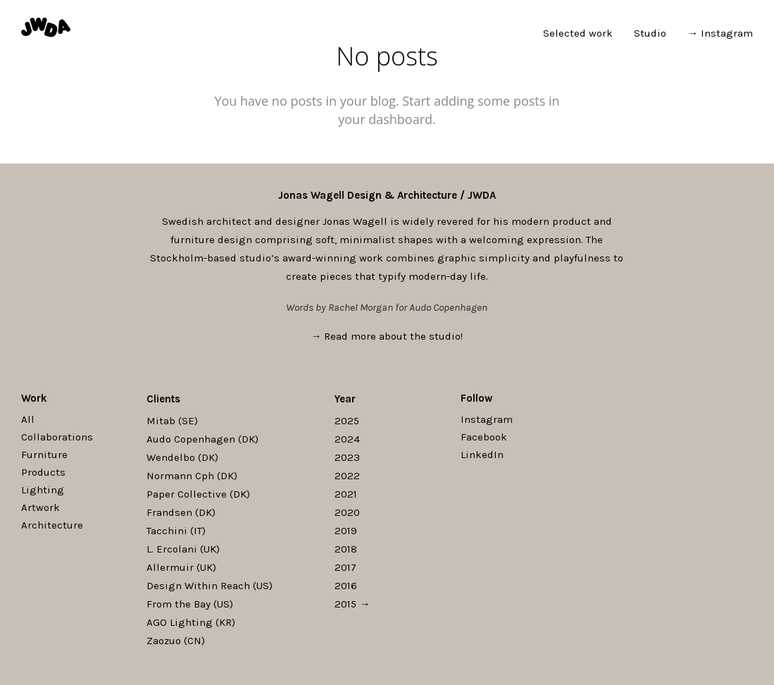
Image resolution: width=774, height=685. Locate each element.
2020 (347, 512)
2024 (347, 439)
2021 (346, 494)
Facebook (484, 437)
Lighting (42, 489)
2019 (346, 530)
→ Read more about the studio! (387, 336)
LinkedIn (482, 454)
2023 (347, 457)
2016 (346, 585)
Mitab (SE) (172, 420)
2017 (345, 567)
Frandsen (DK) (181, 512)
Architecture (52, 525)
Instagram (487, 419)
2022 (347, 475)
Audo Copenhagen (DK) (202, 439)
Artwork (40, 507)
